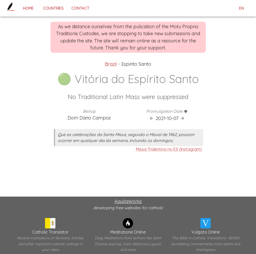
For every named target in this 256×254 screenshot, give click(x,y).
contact (80, 8)
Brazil (111, 64)
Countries (53, 8)
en (241, 8)
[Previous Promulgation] (152, 118)
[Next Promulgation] (182, 118)
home (28, 8)
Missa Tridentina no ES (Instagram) (169, 149)
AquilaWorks (128, 201)
